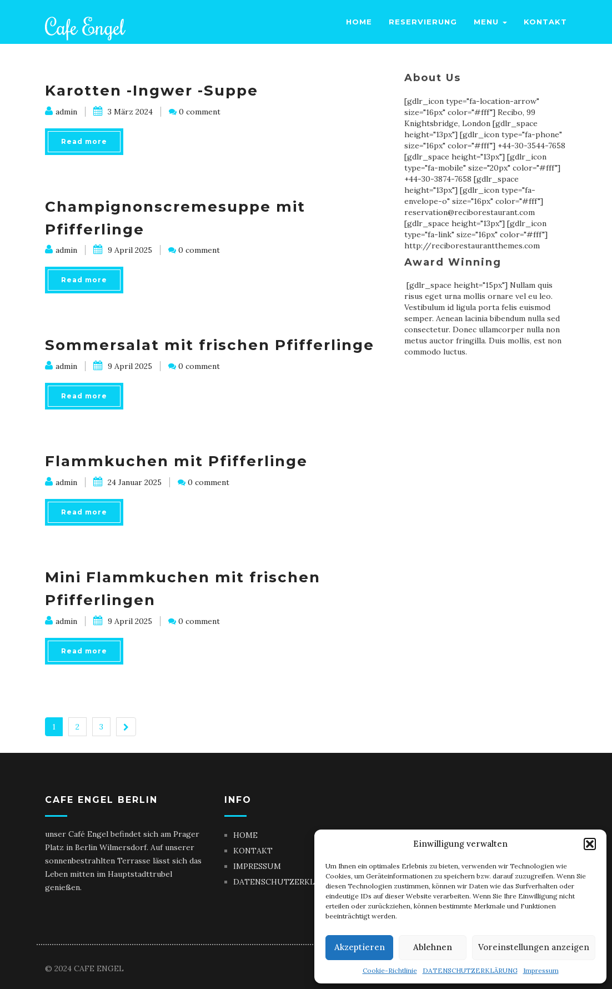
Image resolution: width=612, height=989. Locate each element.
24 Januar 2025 (127, 482)
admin (61, 112)
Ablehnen (432, 947)
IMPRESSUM (257, 866)
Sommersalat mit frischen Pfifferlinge (209, 345)
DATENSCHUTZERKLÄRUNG (470, 970)
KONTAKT (253, 851)
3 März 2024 (123, 112)
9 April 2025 (122, 250)
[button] (589, 844)
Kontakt (545, 21)
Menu (490, 21)
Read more (84, 141)
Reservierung (423, 21)
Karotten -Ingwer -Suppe (151, 90)
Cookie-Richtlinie (390, 970)
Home (359, 21)
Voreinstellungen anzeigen (533, 947)
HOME (245, 835)
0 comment (199, 112)
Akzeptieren (359, 947)
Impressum (541, 970)
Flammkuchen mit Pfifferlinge (176, 461)
